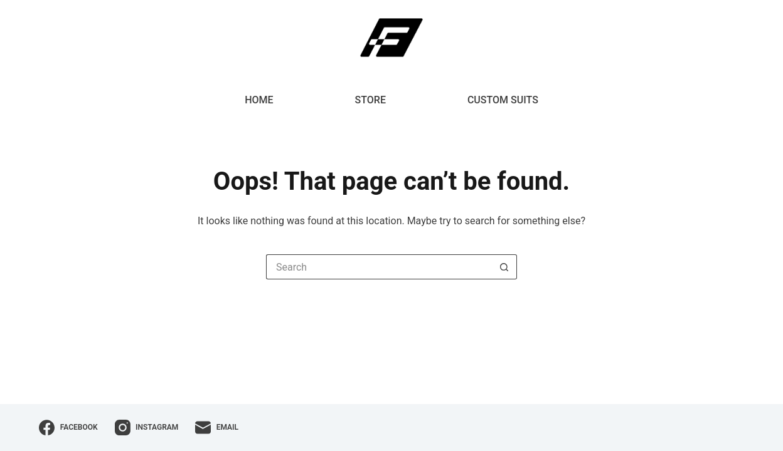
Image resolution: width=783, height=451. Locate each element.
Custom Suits (502, 100)
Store (370, 100)
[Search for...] (379, 266)
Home (259, 100)
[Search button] (504, 266)
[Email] (216, 427)
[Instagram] (147, 427)
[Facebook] (68, 427)
